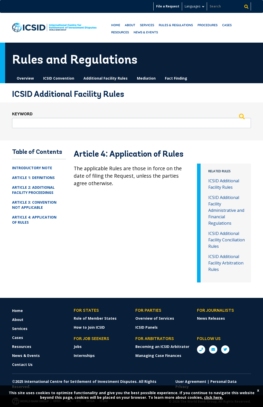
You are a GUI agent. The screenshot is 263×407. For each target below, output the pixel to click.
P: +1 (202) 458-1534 (201, 349)
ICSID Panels (146, 327)
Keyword (22, 114)
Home (115, 25)
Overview (25, 78)
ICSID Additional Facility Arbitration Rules (225, 263)
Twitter (225, 349)
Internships (84, 355)
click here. (213, 397)
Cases (227, 25)
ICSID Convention (58, 78)
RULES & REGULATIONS (176, 25)
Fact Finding (176, 78)
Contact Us (22, 364)
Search (241, 116)
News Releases (211, 318)
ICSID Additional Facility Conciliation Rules (226, 240)
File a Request (167, 6)
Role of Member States (95, 318)
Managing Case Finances (158, 355)
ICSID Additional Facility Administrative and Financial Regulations (226, 210)
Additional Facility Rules (105, 78)
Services (147, 25)
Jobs (78, 346)
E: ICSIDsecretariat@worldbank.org (213, 349)
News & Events (146, 32)
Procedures (208, 25)
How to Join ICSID (89, 327)
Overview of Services (154, 318)
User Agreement (190, 381)
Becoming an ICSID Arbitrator (162, 346)
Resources (120, 32)
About (130, 25)
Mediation (146, 78)
